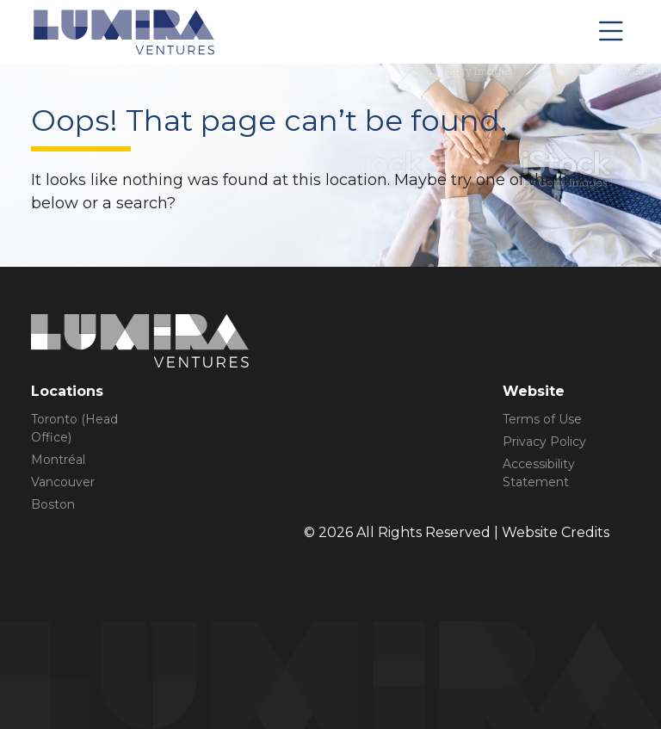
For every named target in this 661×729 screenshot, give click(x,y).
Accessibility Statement (539, 473)
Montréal (58, 459)
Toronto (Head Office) (74, 428)
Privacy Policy (544, 441)
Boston (53, 504)
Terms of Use (542, 419)
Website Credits (555, 532)
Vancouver (63, 482)
